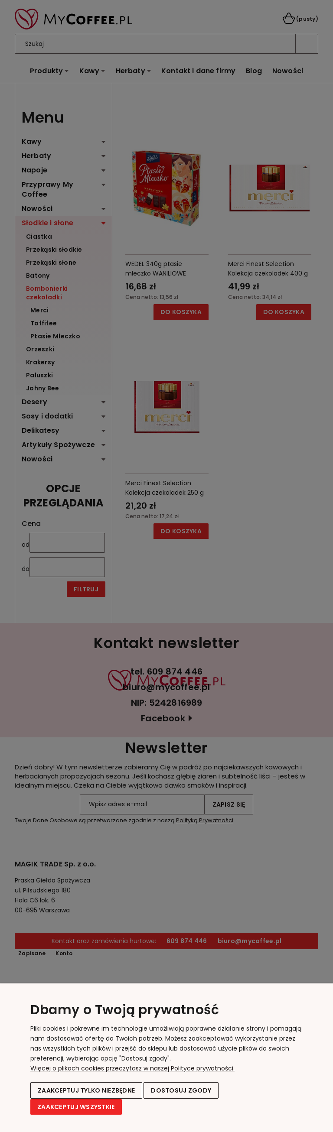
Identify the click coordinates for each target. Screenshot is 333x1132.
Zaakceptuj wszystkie (76, 1107)
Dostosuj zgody (181, 1091)
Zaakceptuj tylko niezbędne (86, 1091)
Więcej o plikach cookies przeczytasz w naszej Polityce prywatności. (132, 1068)
